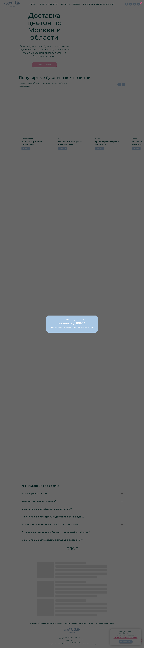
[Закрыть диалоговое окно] (141, 3)
